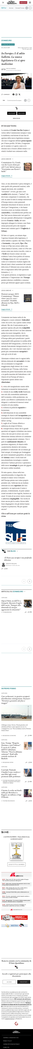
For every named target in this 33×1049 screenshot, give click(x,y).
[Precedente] (24, 581)
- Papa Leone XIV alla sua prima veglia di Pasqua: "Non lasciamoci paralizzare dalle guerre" (15, 880)
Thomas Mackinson (8, 801)
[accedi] (30, 2)
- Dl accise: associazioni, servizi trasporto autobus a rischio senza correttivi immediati (15, 897)
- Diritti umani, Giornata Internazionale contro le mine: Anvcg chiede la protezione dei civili (16, 884)
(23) (30, 735)
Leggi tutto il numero (16, 864)
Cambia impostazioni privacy (11, 1044)
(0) (30, 762)
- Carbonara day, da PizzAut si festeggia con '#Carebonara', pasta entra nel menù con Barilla (14, 905)
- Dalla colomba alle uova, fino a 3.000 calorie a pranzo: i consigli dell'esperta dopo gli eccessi (14, 888)
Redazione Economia (8, 735)
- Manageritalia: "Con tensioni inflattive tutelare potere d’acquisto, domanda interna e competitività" (16, 901)
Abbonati (23, 2)
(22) (30, 781)
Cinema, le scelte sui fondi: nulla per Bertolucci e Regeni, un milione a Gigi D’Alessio (11, 793)
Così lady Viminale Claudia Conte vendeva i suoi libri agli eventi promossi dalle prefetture (10, 773)
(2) (5, 568)
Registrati (23, 982)
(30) (30, 612)
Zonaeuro (6, 40)
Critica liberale (11, 68)
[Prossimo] (29, 581)
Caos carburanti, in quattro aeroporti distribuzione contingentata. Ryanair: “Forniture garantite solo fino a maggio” (15, 699)
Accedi (9, 982)
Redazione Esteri (7, 762)
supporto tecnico (9, 1018)
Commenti (5, 94)
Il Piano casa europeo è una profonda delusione (18, 558)
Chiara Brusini (6, 612)
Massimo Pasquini (11, 563)
